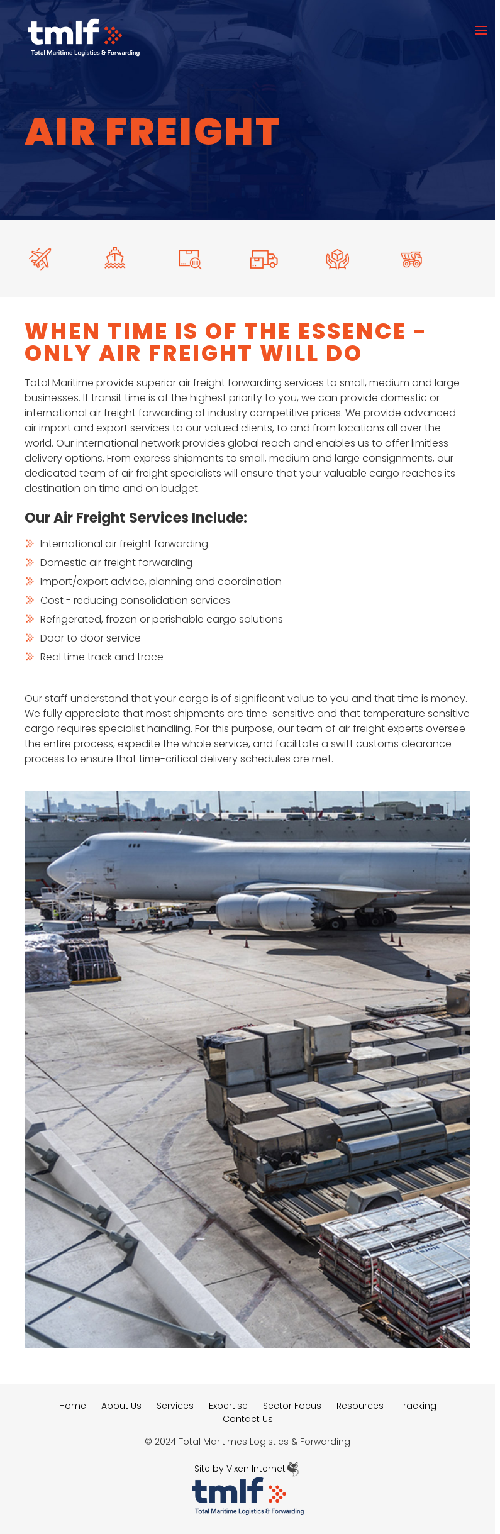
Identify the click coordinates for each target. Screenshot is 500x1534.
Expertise (228, 1405)
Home (72, 1405)
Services (175, 1405)
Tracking (417, 1405)
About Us (121, 1405)
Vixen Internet (263, 1468)
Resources (360, 1405)
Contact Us (248, 1419)
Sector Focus (292, 1405)
